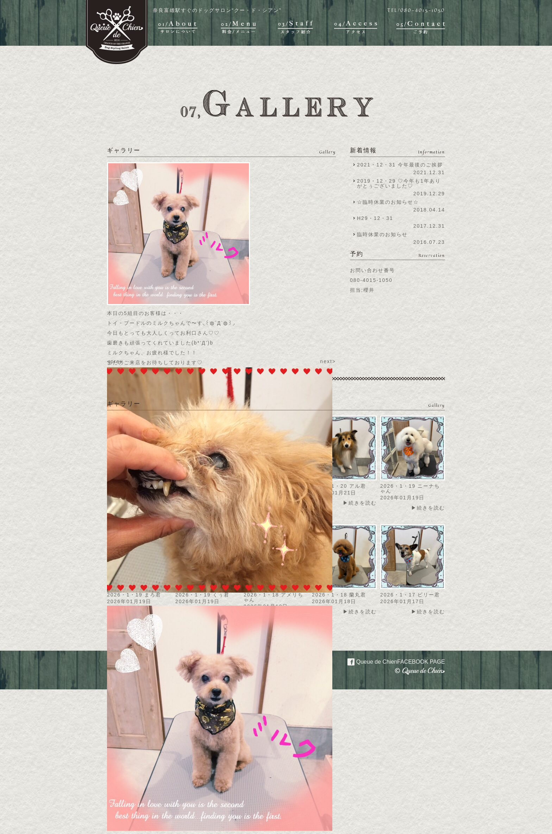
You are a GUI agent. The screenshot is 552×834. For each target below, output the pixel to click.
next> (328, 361)
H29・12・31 (377, 218)
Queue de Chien (392, 661)
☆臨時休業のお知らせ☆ (388, 202)
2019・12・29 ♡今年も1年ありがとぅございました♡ (399, 183)
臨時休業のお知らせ (382, 234)
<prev (115, 361)
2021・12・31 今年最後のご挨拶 (400, 165)
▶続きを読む (360, 503)
